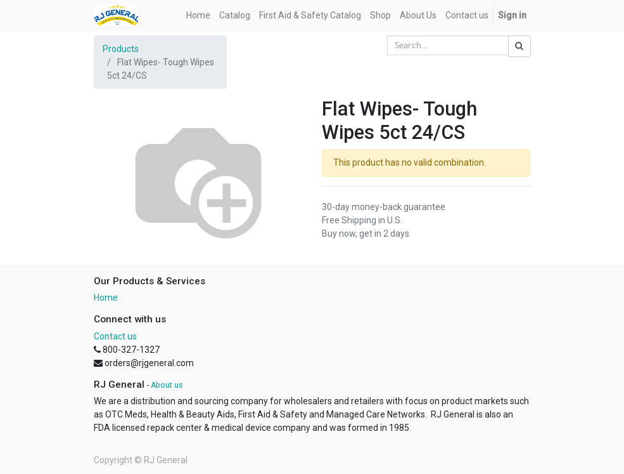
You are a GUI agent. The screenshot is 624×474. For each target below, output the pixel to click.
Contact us (115, 336)
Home (106, 298)
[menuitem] (198, 15)
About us (167, 385)
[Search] (519, 46)
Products (121, 49)
